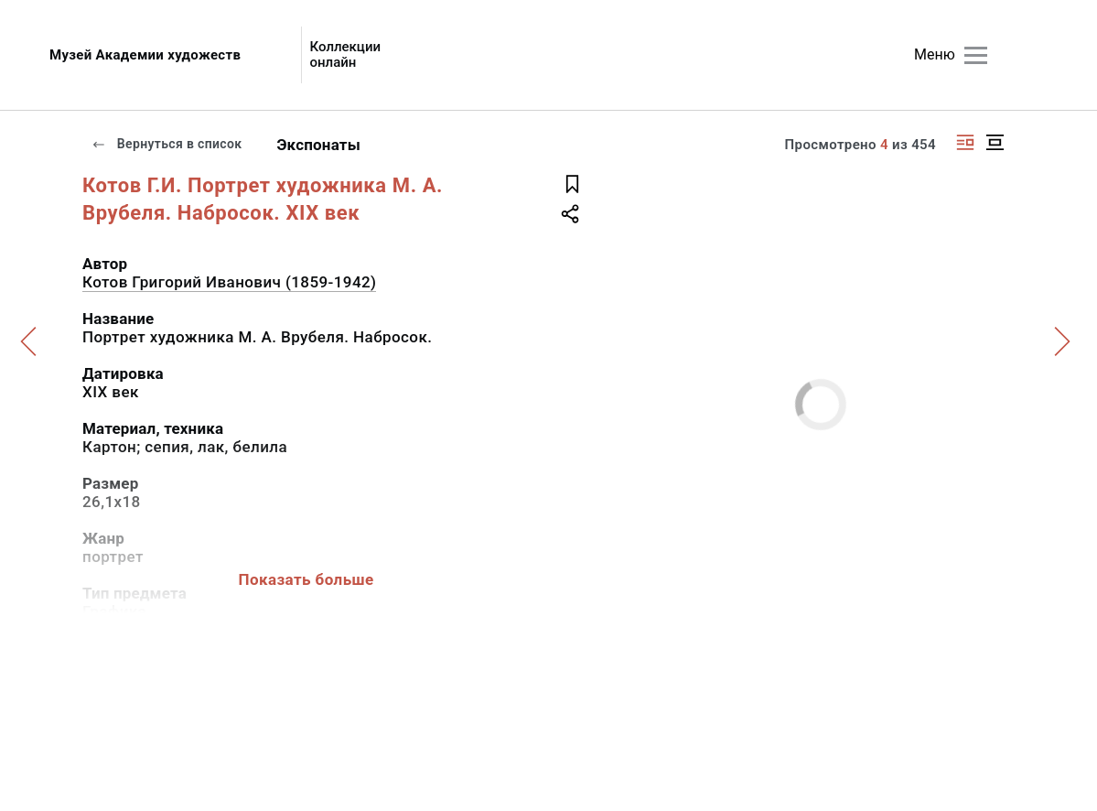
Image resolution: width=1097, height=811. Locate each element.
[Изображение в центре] (994, 142)
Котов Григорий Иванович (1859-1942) (229, 282)
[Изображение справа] (965, 142)
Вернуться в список (166, 143)
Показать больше (305, 579)
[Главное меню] (975, 55)
